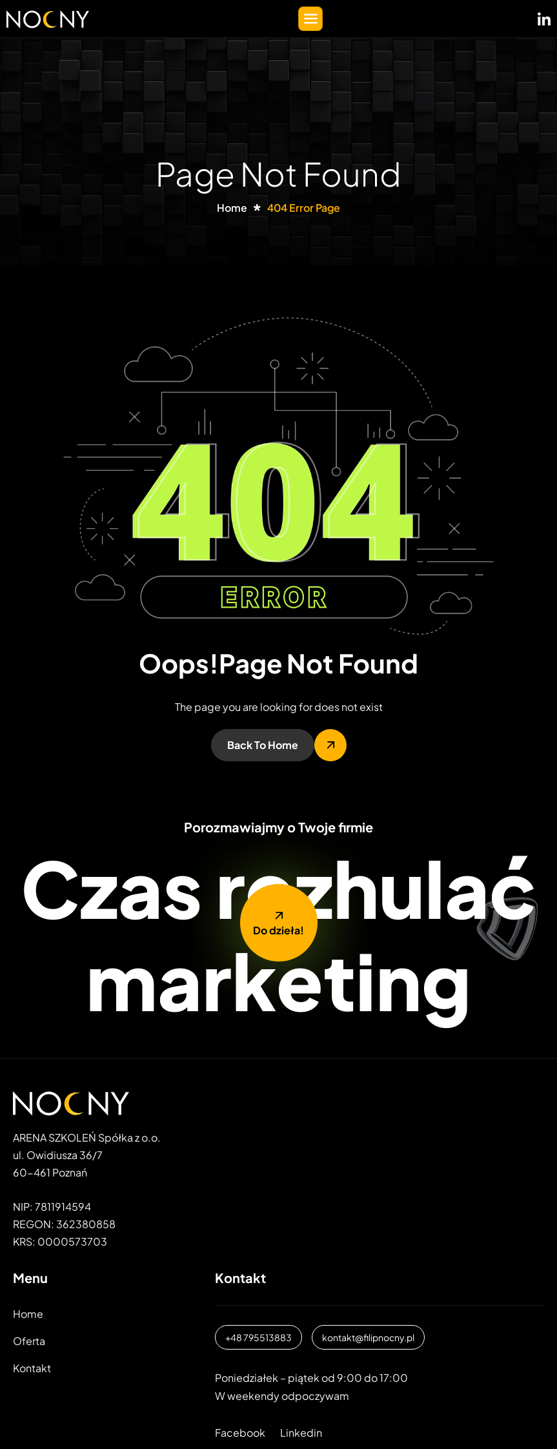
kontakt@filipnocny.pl (368, 1337)
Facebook (240, 1432)
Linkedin (301, 1432)
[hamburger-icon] (310, 18)
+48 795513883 (258, 1337)
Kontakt (32, 1368)
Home (28, 1314)
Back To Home (262, 745)
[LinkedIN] (544, 16)
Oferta (29, 1341)
